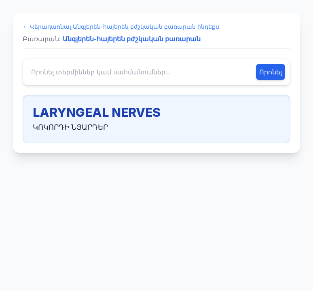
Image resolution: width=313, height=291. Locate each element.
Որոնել (270, 72)
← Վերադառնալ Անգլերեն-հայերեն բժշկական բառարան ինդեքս (121, 26)
